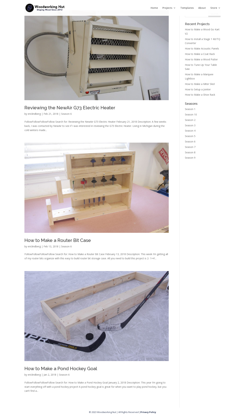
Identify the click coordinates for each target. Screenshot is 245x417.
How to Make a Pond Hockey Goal (60, 368)
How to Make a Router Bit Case (57, 240)
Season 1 (190, 109)
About (202, 8)
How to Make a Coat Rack (200, 54)
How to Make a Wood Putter (201, 59)
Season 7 (190, 147)
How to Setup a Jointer (198, 89)
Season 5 (190, 136)
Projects (167, 8)
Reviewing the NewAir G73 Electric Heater (69, 107)
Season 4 (190, 130)
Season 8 (190, 152)
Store (213, 8)
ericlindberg (34, 113)
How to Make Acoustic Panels (202, 48)
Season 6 (66, 113)
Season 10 (191, 114)
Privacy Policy (148, 412)
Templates (187, 8)
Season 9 (190, 157)
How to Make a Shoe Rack (200, 94)
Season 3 (190, 125)
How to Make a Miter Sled (200, 84)
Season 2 (190, 120)
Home (154, 8)
